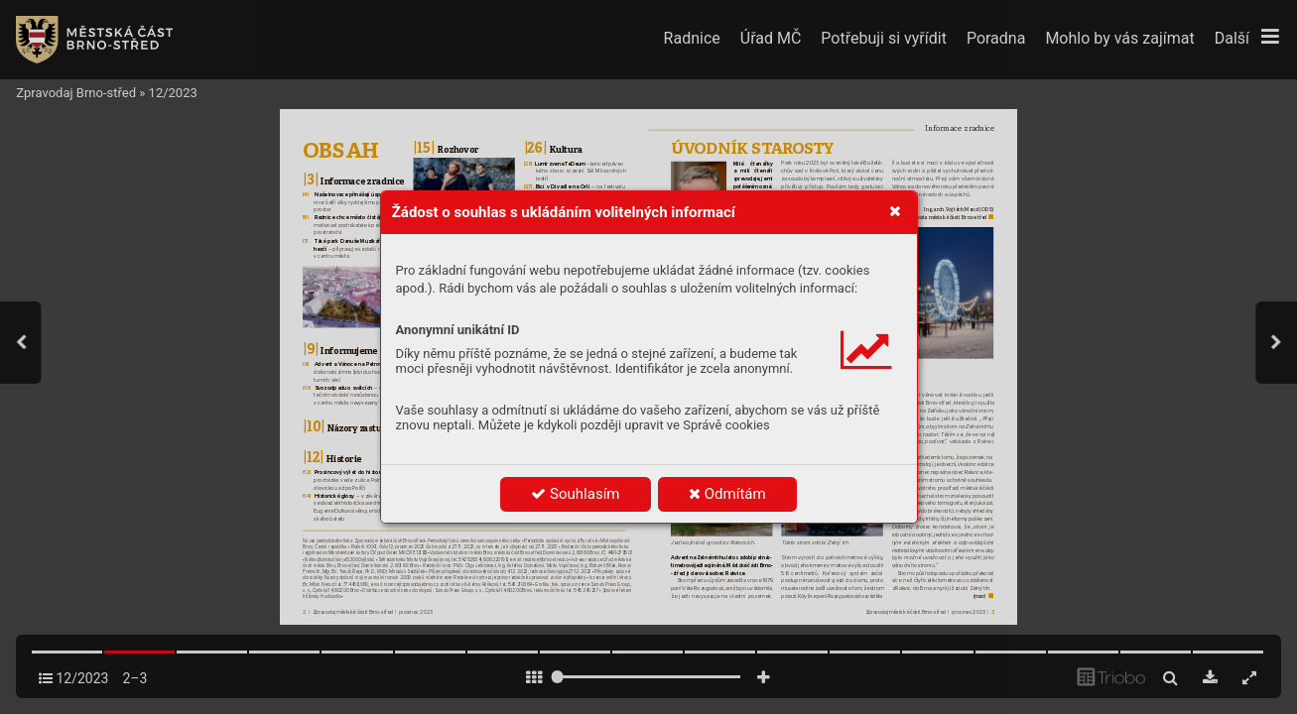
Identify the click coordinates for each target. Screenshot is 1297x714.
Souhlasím (575, 494)
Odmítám (727, 494)
